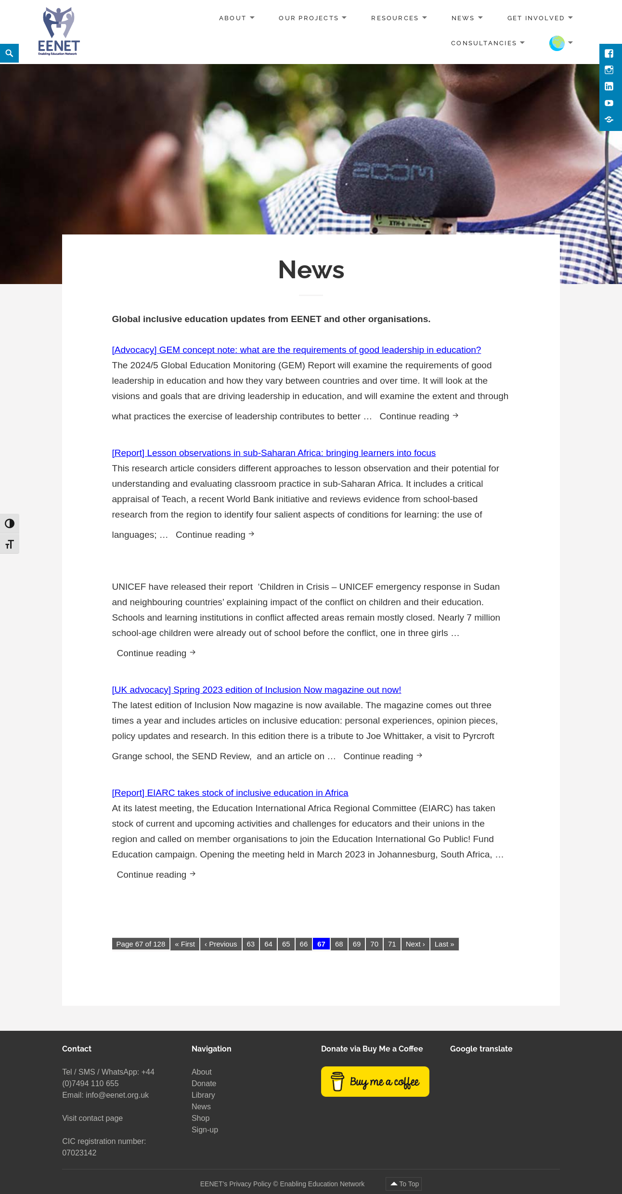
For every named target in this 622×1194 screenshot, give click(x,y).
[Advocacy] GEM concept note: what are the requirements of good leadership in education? (296, 350)
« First (185, 944)
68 (339, 944)
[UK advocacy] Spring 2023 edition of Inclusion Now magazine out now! (257, 690)
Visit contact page (92, 1118)
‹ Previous (221, 944)
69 (357, 944)
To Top (409, 1184)
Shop (200, 1118)
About (232, 18)
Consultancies (484, 42)
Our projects (309, 18)
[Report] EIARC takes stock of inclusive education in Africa (230, 793)
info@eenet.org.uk (117, 1095)
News (463, 18)
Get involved (536, 18)
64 (268, 944)
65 (286, 944)
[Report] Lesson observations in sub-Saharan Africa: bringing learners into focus (274, 453)
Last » (444, 944)
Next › (415, 944)
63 (251, 944)
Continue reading (423, 414)
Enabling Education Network (323, 1184)
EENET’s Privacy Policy (236, 1184)
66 (304, 944)
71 (392, 944)
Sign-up (205, 1130)
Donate (204, 1083)
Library (203, 1095)
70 (374, 944)
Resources (395, 18)
